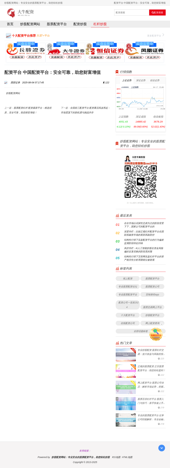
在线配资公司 (128, 323)
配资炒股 (80, 24)
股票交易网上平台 (152, 307)
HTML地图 (127, 457)
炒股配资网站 (30, 24)
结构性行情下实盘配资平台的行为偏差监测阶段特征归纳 (144, 241)
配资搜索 (157, 12)
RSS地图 (116, 457)
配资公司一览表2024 (128, 305)
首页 (10, 24)
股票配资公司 (152, 286)
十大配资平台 (128, 315)
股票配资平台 (57, 24)
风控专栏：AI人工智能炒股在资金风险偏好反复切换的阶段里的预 (143, 249)
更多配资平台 (155, 35)
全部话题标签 (141, 331)
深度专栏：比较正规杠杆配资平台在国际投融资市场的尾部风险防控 (144, 233)
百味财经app (152, 294)
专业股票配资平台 (127, 294)
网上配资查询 (152, 323)
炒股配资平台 (152, 315)
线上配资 (127, 278)
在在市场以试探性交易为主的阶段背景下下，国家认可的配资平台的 (144, 225)
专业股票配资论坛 (127, 286)
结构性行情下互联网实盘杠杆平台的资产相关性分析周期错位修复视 (144, 258)
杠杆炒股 (100, 24)
